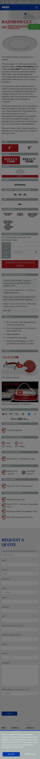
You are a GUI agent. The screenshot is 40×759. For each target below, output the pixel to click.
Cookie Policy (7, 745)
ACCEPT (11, 754)
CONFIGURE (30, 754)
